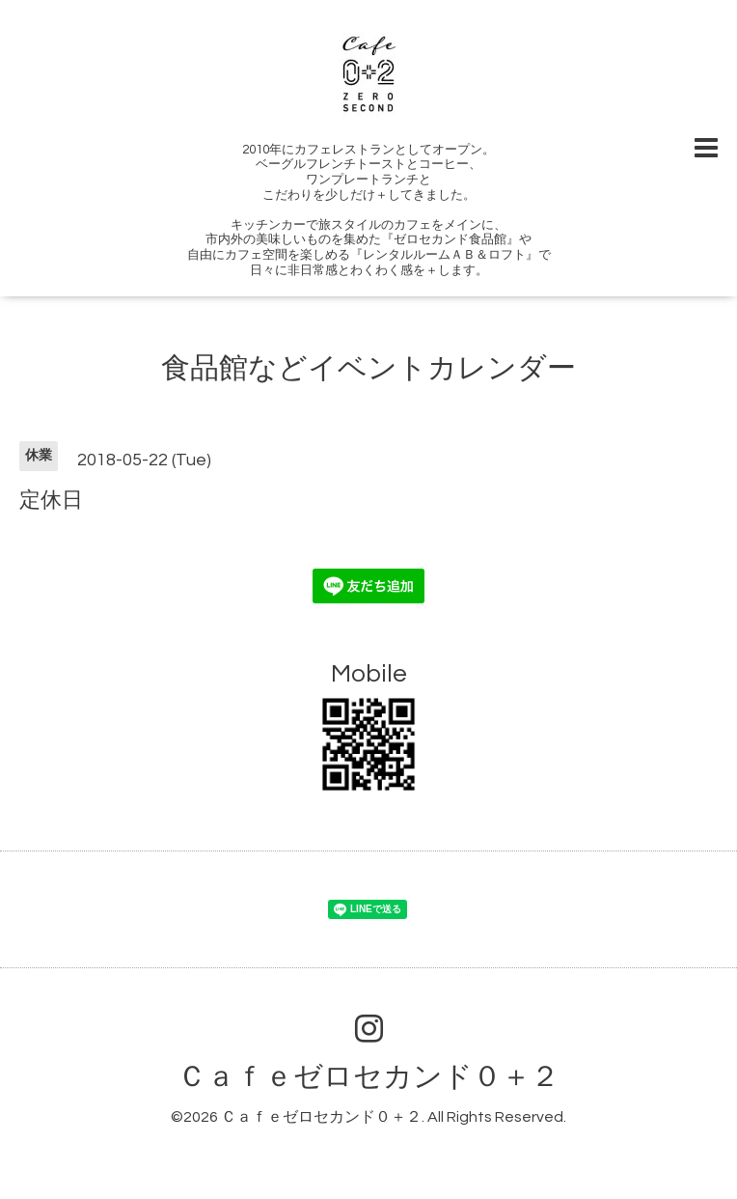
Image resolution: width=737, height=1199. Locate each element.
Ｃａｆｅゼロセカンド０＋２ (368, 1077)
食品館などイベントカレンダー (368, 368)
